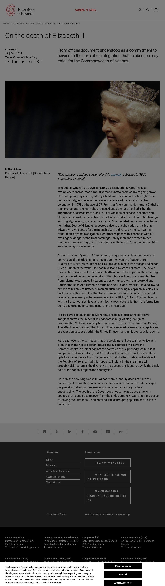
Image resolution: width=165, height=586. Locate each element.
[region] (82, 574)
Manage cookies (123, 566)
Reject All (123, 574)
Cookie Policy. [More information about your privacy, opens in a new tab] (54, 582)
